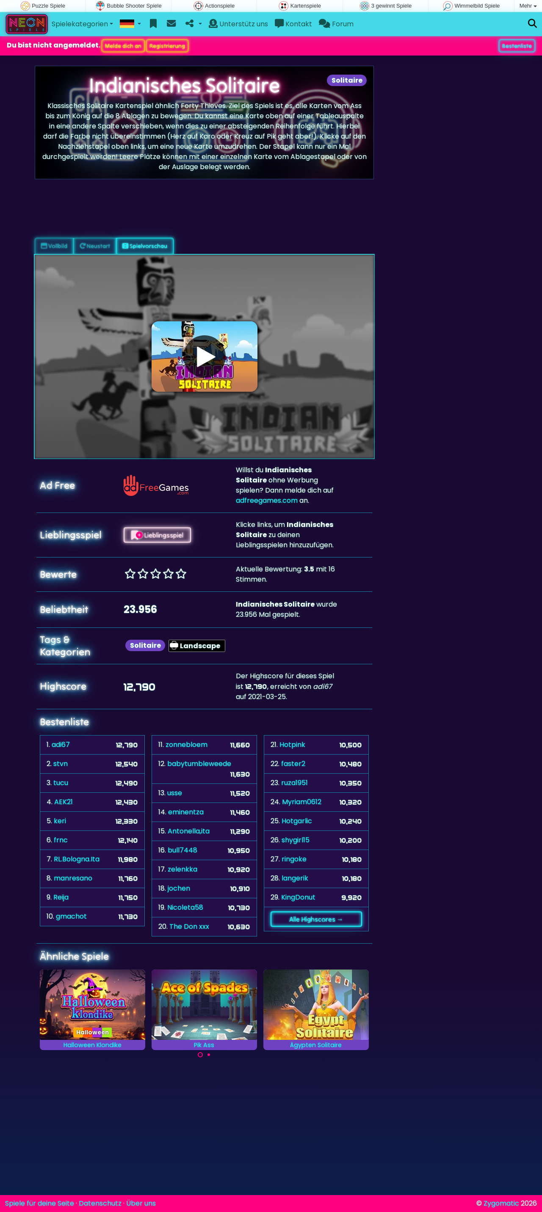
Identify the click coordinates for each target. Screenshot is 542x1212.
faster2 (293, 764)
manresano (73, 878)
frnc (61, 840)
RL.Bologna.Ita (77, 859)
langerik (295, 878)
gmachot (71, 916)
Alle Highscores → (316, 919)
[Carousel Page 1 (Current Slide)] (200, 1054)
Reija (61, 897)
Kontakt (293, 24)
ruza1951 (294, 783)
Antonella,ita (189, 831)
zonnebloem (186, 744)
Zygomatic (501, 1203)
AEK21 (63, 802)
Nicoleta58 (185, 907)
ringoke (294, 859)
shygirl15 (296, 840)
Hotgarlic (297, 821)
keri (60, 821)
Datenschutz (100, 1203)
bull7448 (182, 850)
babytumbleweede (199, 764)
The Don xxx (189, 926)
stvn (60, 764)
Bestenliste (517, 46)
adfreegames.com (267, 500)
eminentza (186, 812)
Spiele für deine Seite (39, 1203)
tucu (60, 783)
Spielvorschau (144, 246)
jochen (179, 888)
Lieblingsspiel (157, 535)
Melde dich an (123, 46)
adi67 (61, 744)
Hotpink (292, 744)
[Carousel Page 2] (208, 1054)
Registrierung (167, 46)
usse (174, 793)
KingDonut (298, 897)
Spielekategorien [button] (80, 24)
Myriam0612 (301, 802)
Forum (336, 24)
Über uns (141, 1203)
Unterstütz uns (238, 24)
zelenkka (182, 869)
